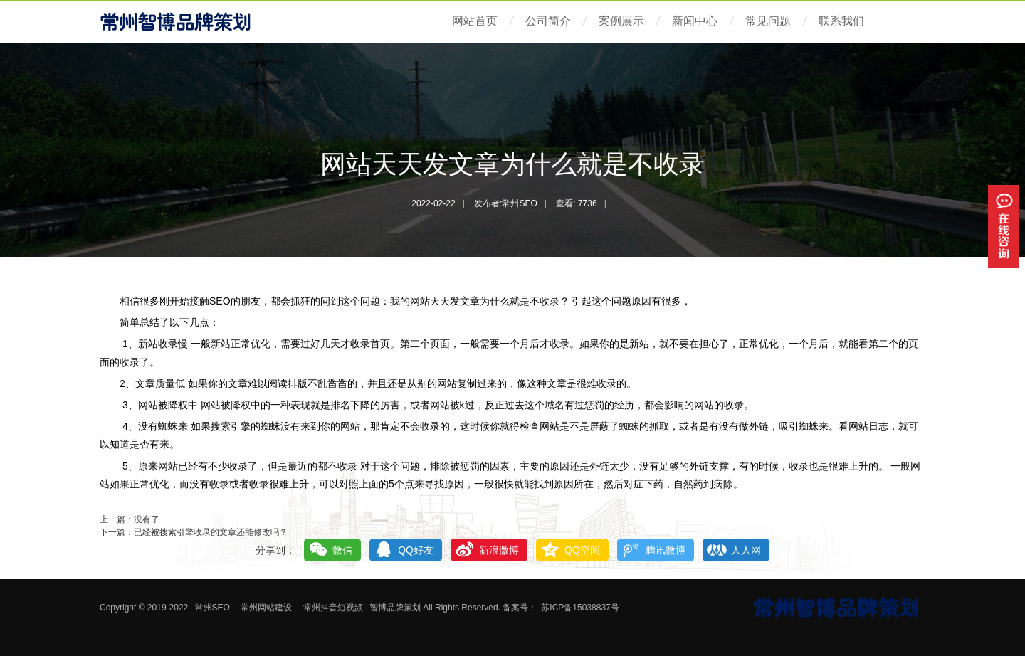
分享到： (275, 550)
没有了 (146, 519)
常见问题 (768, 21)
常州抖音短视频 (333, 608)
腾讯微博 (665, 550)
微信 (342, 550)
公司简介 (548, 21)
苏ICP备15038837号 (580, 608)
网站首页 (475, 21)
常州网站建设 (266, 608)
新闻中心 (695, 21)
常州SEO (212, 608)
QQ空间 (582, 550)
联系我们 (841, 21)
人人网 (746, 550)
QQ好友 (415, 550)
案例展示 (621, 21)
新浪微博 (499, 550)
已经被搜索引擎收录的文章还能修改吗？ (211, 532)
